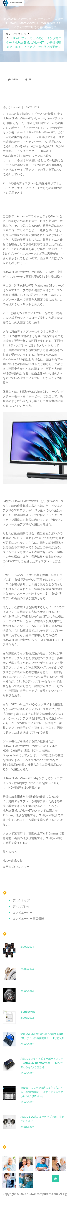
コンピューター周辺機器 (28, 919)
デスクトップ (20, 34)
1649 (13, 79)
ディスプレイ (21, 906)
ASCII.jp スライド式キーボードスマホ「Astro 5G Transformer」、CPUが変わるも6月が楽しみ (42, 1063)
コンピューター (23, 912)
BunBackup (28, 1011)
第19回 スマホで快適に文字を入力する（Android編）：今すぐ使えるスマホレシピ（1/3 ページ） (42, 1092)
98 (28, 79)
